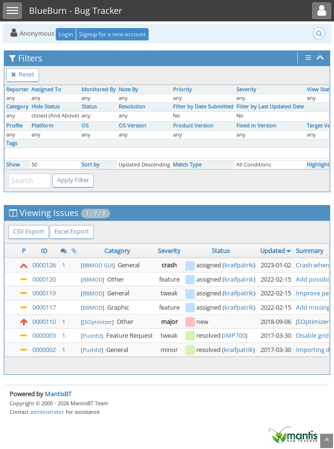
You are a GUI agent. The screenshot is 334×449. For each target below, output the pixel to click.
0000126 (44, 265)
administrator (47, 411)
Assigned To (46, 89)
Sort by (90, 164)
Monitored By (98, 89)
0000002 (44, 349)
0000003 (44, 335)
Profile (14, 125)
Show (13, 164)
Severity (246, 89)
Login (66, 34)
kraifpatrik (238, 265)
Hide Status (45, 106)
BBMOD (92, 279)
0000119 (44, 293)
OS (85, 125)
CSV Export (28, 231)
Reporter (17, 89)
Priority (182, 89)
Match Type (187, 164)
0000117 (44, 307)
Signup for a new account (112, 34)
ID (44, 250)
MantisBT (58, 394)
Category (17, 106)
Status (89, 106)
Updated (272, 250)
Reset (22, 74)
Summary (310, 250)
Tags (11, 143)
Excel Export (71, 231)
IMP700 (234, 335)
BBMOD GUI (98, 265)
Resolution (132, 106)
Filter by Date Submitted (203, 106)
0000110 (44, 321)
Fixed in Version (256, 125)
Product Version (193, 125)
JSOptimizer (97, 321)
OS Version (132, 125)
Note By (128, 89)
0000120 (44, 279)
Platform (42, 125)
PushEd (92, 335)
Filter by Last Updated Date (270, 106)
